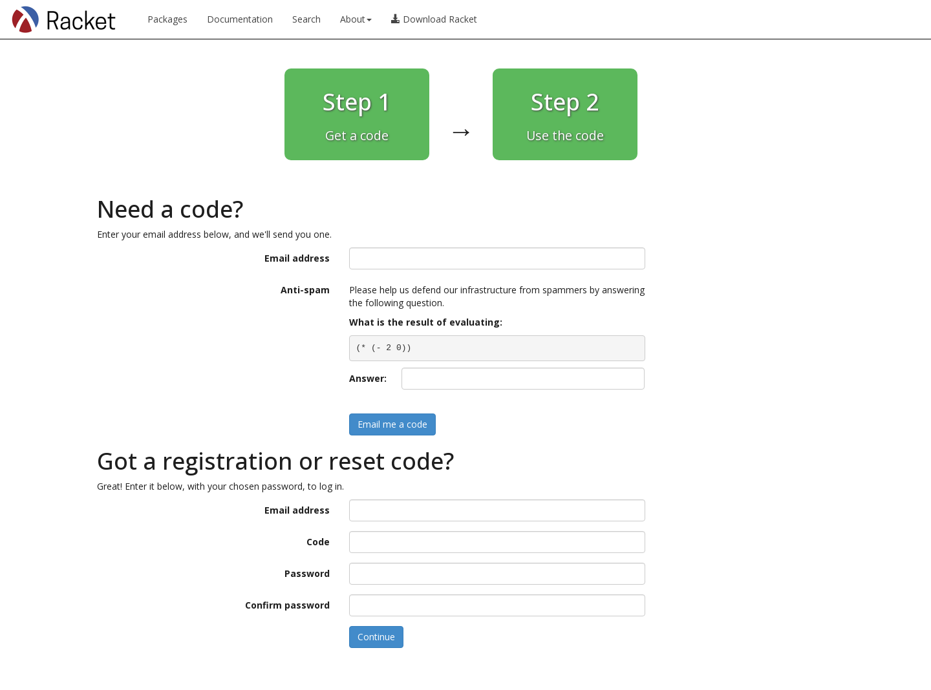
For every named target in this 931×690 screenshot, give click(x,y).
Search (306, 19)
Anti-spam (305, 290)
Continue (376, 637)
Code (318, 542)
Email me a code (392, 424)
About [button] (356, 19)
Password (307, 573)
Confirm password (287, 605)
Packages (167, 19)
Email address (297, 258)
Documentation (240, 19)
